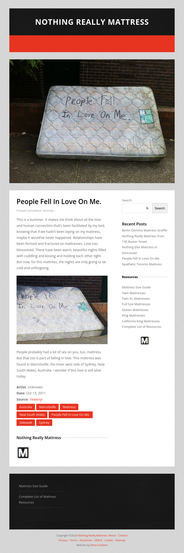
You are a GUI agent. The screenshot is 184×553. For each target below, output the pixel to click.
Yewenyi (36, 399)
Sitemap (120, 540)
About (112, 535)
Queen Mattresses (135, 310)
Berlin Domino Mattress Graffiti (144, 230)
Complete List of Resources (141, 326)
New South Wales (32, 414)
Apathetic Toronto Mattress (142, 264)
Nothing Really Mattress (92, 22)
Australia (25, 407)
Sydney (44, 422)
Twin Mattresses (134, 293)
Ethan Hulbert (99, 545)
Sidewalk (25, 422)
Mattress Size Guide (136, 287)
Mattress (69, 407)
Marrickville (47, 407)
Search (127, 200)
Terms (73, 540)
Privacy (63, 540)
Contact (123, 535)
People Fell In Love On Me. (71, 414)
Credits (108, 540)
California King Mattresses (141, 321)
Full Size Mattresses (136, 304)
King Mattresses (133, 315)
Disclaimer (86, 540)
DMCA (98, 540)
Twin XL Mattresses (136, 298)
